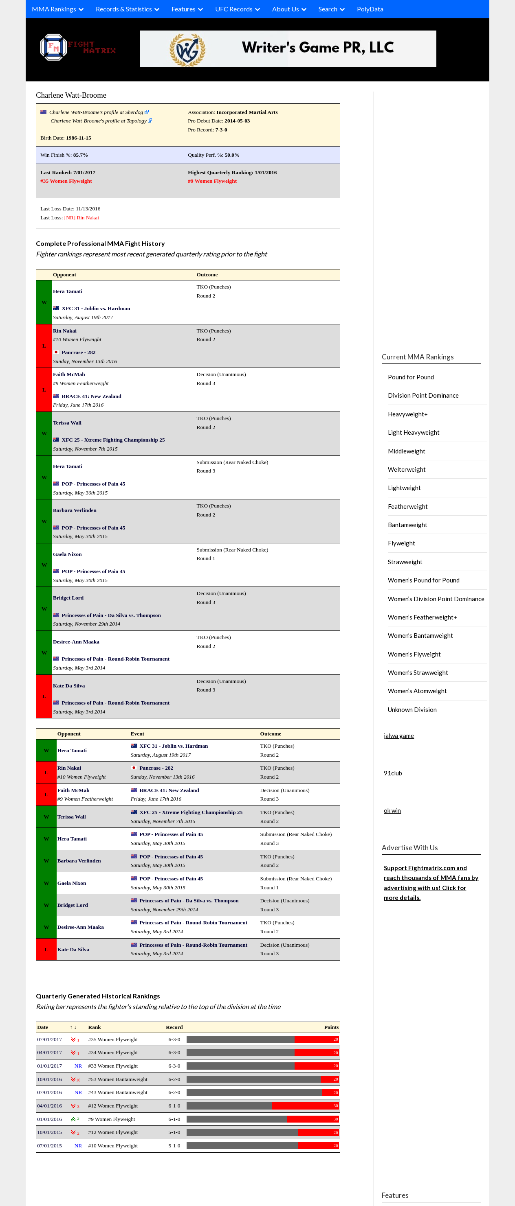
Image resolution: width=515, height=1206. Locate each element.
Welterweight (407, 469)
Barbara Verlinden (75, 510)
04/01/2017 (49, 1052)
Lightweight (404, 487)
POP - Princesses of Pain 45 (93, 484)
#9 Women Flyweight (212, 181)
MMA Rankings (54, 9)
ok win (392, 810)
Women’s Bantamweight (420, 635)
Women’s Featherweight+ (422, 617)
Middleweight (406, 451)
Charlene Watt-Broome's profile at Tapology (99, 121)
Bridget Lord (68, 598)
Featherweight (408, 506)
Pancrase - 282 (79, 352)
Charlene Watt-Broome (71, 95)
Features (184, 9)
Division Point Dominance (423, 395)
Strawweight (405, 561)
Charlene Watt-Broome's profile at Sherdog (96, 112)
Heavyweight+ (408, 414)
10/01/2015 (49, 1132)
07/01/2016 (49, 1092)
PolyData (370, 9)
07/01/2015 (49, 1146)
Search (328, 9)
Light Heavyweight (414, 432)
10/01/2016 (49, 1079)
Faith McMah (69, 374)
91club (393, 773)
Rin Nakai (88, 217)
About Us (285, 9)
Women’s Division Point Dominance (436, 598)
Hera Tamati (67, 291)
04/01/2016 (49, 1106)
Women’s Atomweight (417, 690)
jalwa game (399, 735)
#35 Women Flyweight (66, 181)
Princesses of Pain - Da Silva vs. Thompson (111, 615)
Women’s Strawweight (418, 672)
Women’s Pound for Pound (424, 580)
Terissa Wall (67, 423)
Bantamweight (407, 524)
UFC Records (234, 9)
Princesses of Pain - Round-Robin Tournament (116, 659)
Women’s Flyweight (414, 654)
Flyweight (401, 543)
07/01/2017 (49, 1039)
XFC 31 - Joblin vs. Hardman (96, 308)
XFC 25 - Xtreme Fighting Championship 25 (113, 440)
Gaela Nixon (67, 554)
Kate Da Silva (69, 686)
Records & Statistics (124, 9)
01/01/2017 (49, 1066)
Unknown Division (412, 709)
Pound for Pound (411, 377)
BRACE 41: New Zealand (91, 396)
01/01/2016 (49, 1119)
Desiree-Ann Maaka (76, 642)
